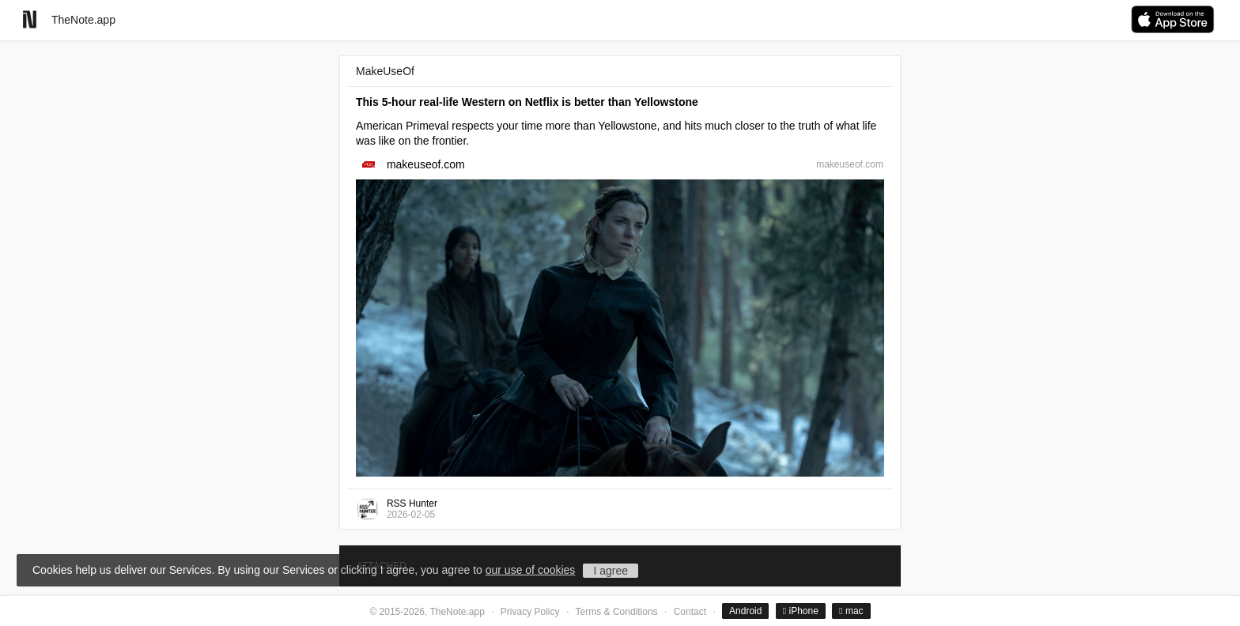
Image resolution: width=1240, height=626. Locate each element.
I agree (610, 570)
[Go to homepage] (29, 19)
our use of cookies (531, 570)
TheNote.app (83, 19)
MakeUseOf (385, 71)
